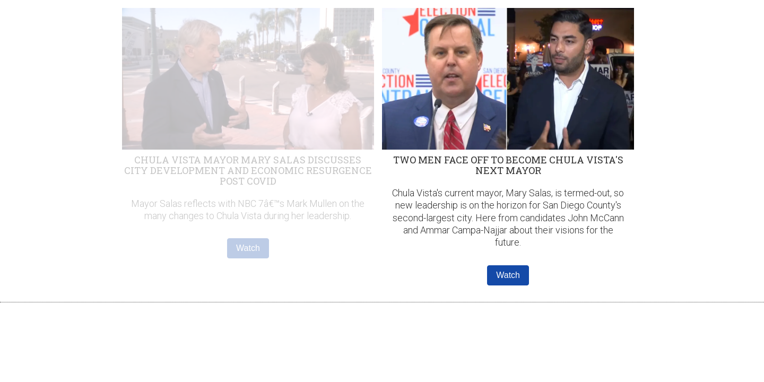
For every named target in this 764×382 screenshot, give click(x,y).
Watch (248, 248)
